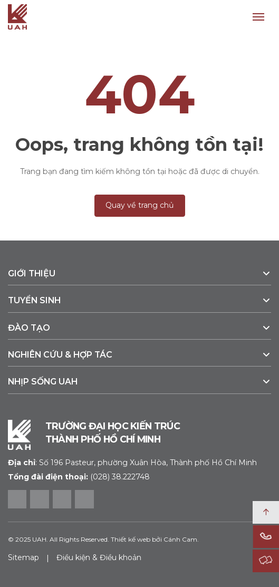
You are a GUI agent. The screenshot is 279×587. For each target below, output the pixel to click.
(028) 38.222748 (120, 477)
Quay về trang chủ (139, 205)
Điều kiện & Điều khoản (98, 557)
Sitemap (23, 557)
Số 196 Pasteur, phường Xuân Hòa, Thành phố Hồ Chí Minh (132, 462)
